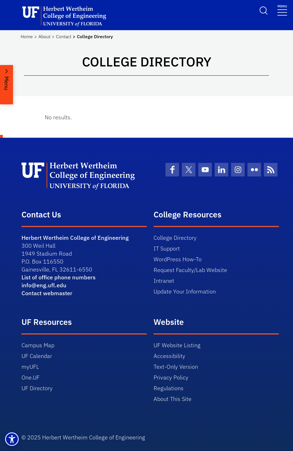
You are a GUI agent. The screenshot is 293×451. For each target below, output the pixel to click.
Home (27, 36)
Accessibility (169, 356)
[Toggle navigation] (282, 10)
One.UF (30, 377)
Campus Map (37, 345)
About (44, 36)
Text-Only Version (176, 366)
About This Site (172, 399)
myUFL (30, 366)
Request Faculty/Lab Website (190, 270)
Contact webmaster (46, 293)
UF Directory (37, 388)
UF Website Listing (177, 345)
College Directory (175, 237)
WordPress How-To (178, 259)
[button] (12, 439)
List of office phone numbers (58, 277)
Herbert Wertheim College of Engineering (75, 237)
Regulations (169, 388)
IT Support (167, 248)
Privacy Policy (171, 377)
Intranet (164, 280)
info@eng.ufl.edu (43, 285)
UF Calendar (36, 356)
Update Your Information (185, 291)
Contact (63, 36)
